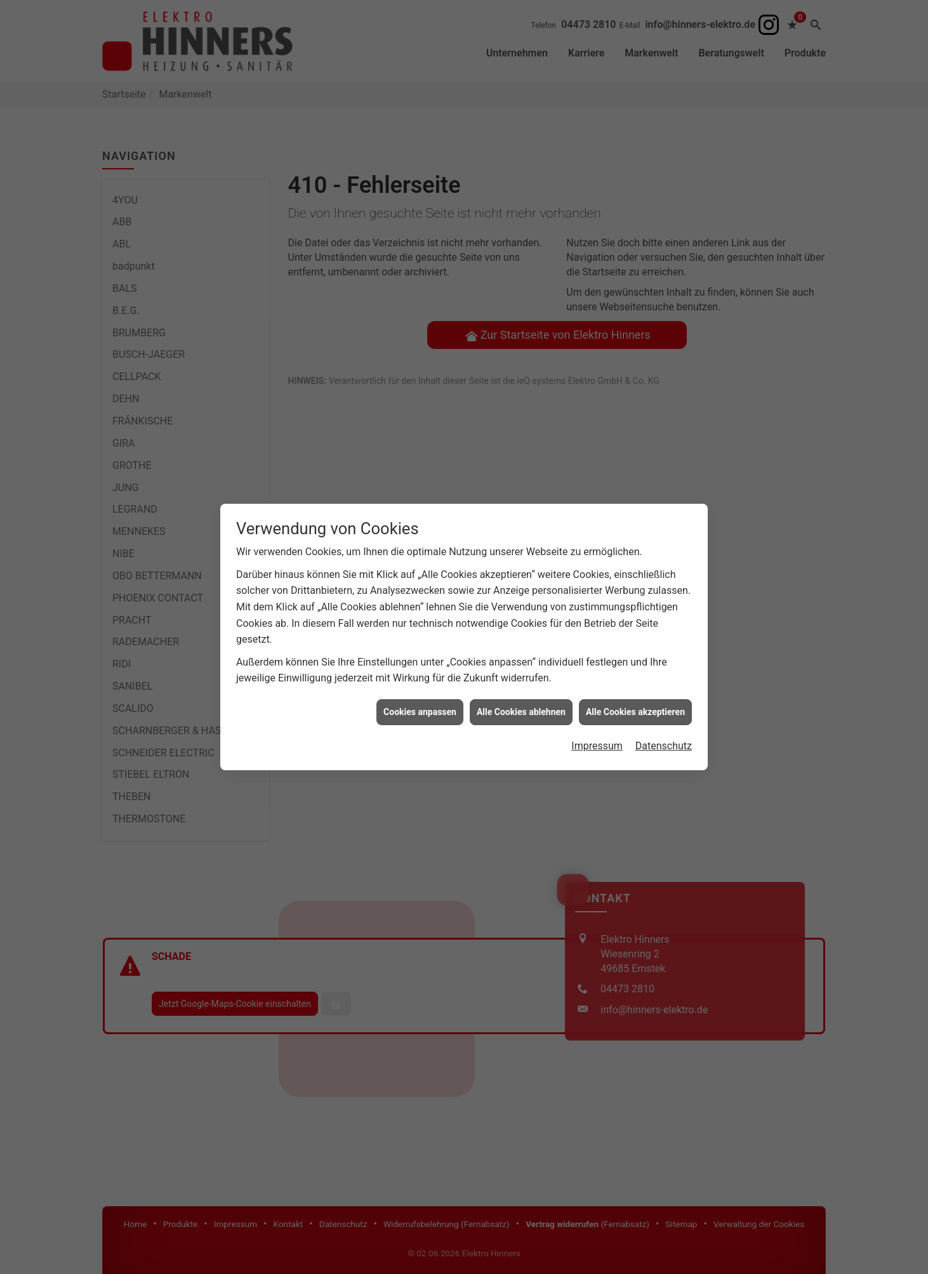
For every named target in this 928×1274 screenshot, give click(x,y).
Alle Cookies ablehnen (521, 567)
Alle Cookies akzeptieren (635, 567)
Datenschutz (663, 602)
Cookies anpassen (419, 567)
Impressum (597, 602)
